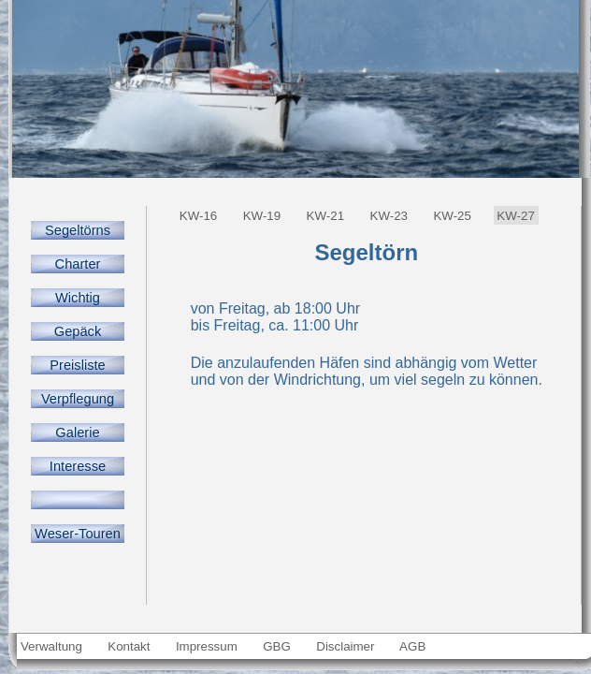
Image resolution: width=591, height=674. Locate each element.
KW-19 (261, 216)
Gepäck (77, 331)
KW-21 (325, 216)
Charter (77, 263)
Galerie (77, 432)
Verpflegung (77, 398)
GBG (277, 646)
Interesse (77, 466)
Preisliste (77, 365)
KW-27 (516, 216)
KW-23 (389, 216)
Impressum (206, 646)
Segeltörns (77, 230)
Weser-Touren (78, 533)
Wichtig (77, 297)
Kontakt (129, 646)
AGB (412, 646)
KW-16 (198, 216)
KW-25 (452, 216)
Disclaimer (346, 646)
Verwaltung (51, 646)
